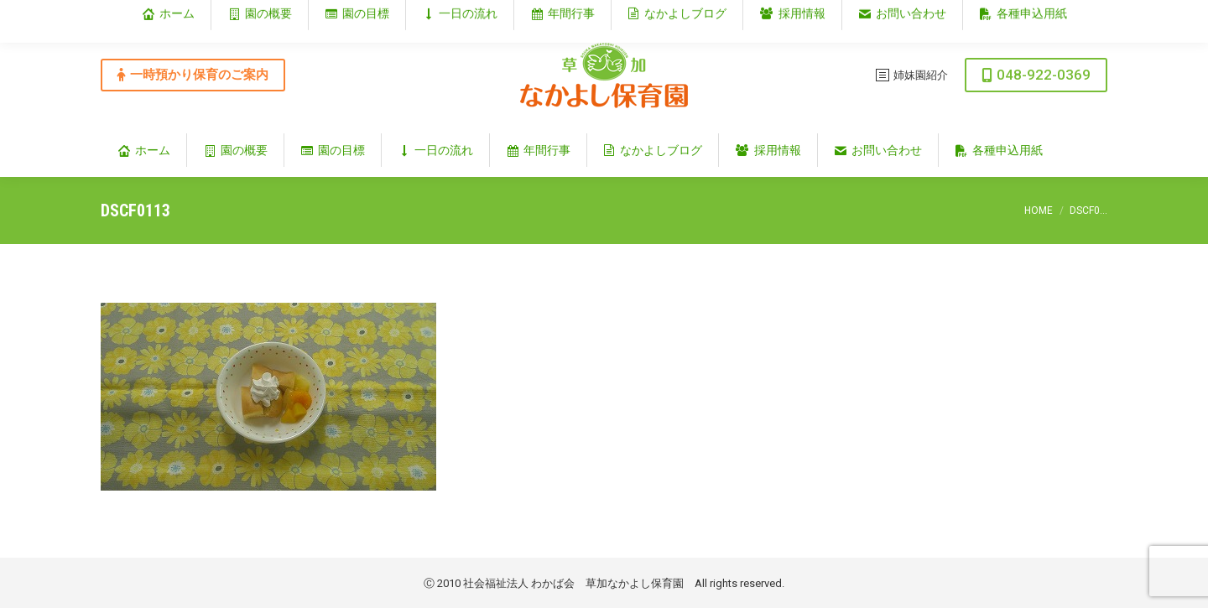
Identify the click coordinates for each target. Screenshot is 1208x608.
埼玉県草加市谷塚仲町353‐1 (1035, 14)
